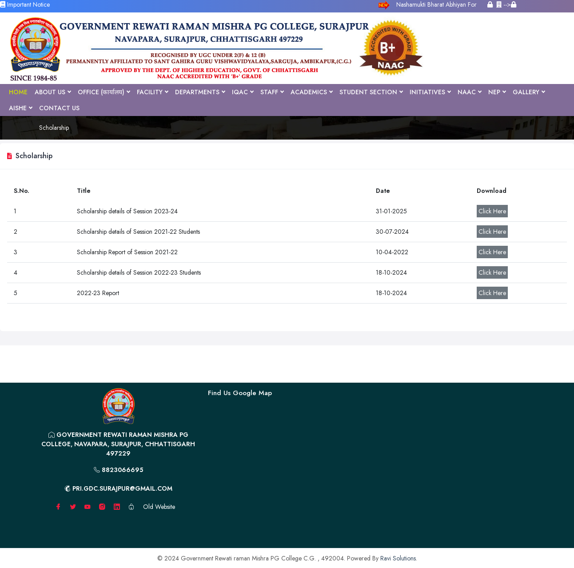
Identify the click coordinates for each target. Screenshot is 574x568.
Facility (152, 92)
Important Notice (25, 4)
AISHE (20, 108)
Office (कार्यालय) (104, 92)
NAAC (469, 92)
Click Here (492, 211)
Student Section (371, 92)
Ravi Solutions (398, 558)
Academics (311, 92)
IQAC (242, 92)
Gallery (529, 92)
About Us (53, 92)
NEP (497, 92)
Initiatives (430, 92)
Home (18, 92)
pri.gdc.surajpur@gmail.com (118, 488)
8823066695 (118, 469)
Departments (200, 92)
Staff (271, 92)
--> (506, 4)
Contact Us (59, 108)
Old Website (159, 506)
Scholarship (54, 127)
